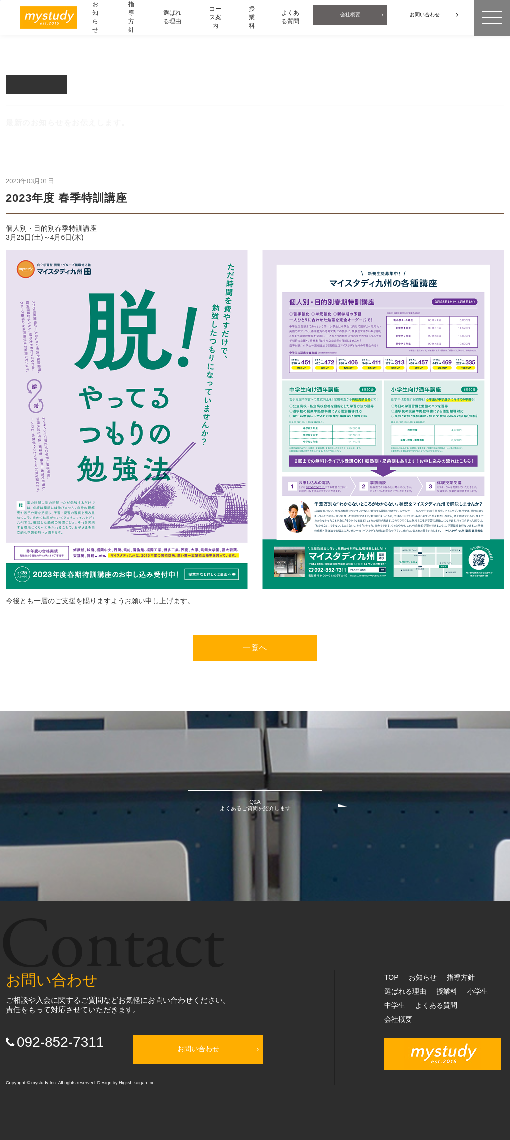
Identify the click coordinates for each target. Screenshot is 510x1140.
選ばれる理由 (405, 991)
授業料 (446, 991)
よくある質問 (436, 1005)
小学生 (477, 991)
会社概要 (398, 1019)
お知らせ (423, 977)
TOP (391, 977)
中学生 (394, 1005)
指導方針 (461, 977)
